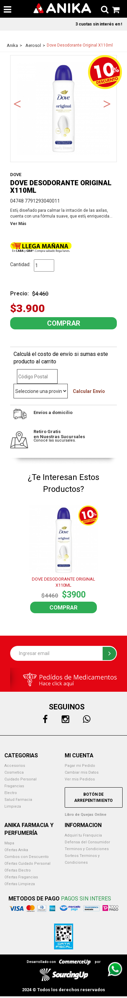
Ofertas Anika (16, 850)
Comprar (63, 607)
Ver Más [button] (18, 223)
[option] (63, 108)
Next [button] (107, 103)
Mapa (9, 843)
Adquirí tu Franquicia (83, 835)
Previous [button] (17, 103)
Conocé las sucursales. (55, 440)
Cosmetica (14, 772)
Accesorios (14, 765)
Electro (10, 793)
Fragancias (14, 786)
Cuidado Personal (20, 779)
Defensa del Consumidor (87, 842)
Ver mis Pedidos (80, 779)
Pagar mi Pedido (80, 765)
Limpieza (12, 806)
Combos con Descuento (26, 857)
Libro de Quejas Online (85, 814)
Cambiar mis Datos (82, 772)
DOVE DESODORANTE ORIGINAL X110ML (63, 582)
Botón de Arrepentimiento (93, 797)
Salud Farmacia (18, 799)
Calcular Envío (89, 391)
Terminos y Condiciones (87, 849)
